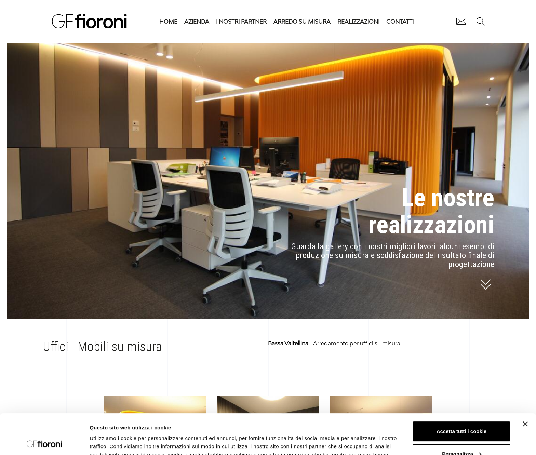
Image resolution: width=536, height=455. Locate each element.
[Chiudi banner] (525, 384)
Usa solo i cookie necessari (461, 436)
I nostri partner (241, 21)
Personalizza (461, 413)
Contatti (400, 21)
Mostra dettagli (108, 441)
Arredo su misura (302, 21)
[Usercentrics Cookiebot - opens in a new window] (44, 442)
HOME (168, 21)
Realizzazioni (358, 21)
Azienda (196, 21)
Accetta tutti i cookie (462, 391)
